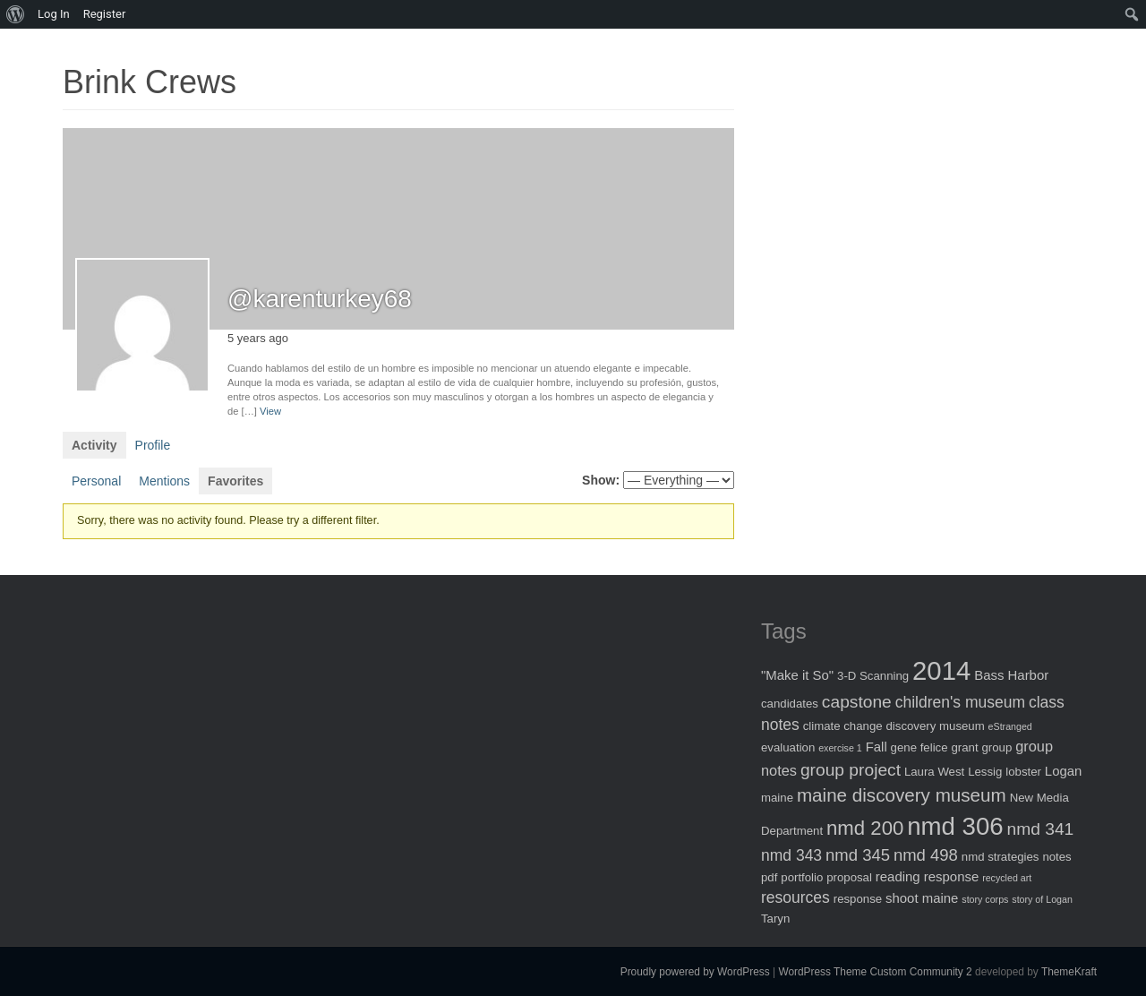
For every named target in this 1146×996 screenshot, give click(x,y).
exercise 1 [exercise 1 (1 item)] (840, 748)
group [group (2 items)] (996, 747)
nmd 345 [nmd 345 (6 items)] (857, 855)
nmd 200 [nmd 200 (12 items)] (864, 828)
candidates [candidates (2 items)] (789, 703)
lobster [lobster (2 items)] (1023, 771)
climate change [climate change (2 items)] (843, 726)
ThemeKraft (1069, 972)
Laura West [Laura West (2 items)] (934, 771)
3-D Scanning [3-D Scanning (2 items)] (873, 676)
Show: (601, 480)
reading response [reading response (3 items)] (927, 876)
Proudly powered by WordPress (695, 972)
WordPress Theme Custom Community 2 (874, 972)
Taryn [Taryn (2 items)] (775, 918)
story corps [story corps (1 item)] (985, 899)
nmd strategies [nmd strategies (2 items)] (1000, 856)
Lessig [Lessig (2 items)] (985, 771)
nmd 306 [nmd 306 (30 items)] (955, 826)
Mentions (164, 481)
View (270, 411)
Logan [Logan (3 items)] (1063, 770)
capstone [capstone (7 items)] (857, 701)
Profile (153, 445)
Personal (96, 481)
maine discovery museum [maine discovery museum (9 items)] (901, 795)
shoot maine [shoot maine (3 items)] (921, 898)
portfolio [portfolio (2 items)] (802, 877)
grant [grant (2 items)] (964, 747)
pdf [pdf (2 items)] (769, 877)
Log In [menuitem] (54, 14)
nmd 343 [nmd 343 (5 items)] (791, 855)
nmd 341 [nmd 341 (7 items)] (1040, 829)
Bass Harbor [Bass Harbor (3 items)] (1011, 675)
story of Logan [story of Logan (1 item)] (1042, 899)
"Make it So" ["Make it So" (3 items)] (797, 675)
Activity (94, 445)
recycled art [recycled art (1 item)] (1006, 877)
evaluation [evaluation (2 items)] (788, 747)
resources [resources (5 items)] (795, 897)
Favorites (235, 481)
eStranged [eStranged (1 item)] (1010, 726)
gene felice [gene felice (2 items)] (919, 747)
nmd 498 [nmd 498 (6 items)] (926, 855)
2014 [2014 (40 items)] (941, 670)
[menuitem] (15, 14)
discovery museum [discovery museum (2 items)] (935, 726)
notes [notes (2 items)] (1056, 856)
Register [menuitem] (104, 14)
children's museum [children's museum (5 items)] (960, 702)
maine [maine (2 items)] (777, 797)
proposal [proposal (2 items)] (849, 877)
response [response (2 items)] (858, 899)
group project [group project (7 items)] (850, 769)
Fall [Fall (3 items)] (876, 746)
